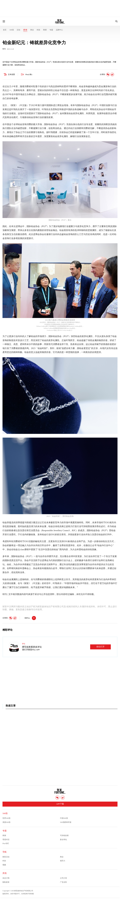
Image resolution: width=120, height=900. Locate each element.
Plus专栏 (5, 843)
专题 (51, 30)
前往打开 (100, 647)
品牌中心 (59, 30)
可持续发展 (64, 835)
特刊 (4, 49)
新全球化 (63, 839)
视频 (4, 865)
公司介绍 (63, 878)
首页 (4, 30)
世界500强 (6, 818)
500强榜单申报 (65, 822)
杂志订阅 (5, 878)
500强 (11, 30)
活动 (18, 30)
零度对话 (5, 839)
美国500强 (6, 822)
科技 (38, 30)
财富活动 (5, 857)
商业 (32, 30)
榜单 (25, 30)
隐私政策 (5, 882)
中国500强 (64, 818)
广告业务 (63, 882)
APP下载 (60, 804)
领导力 (62, 861)
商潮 (45, 30)
